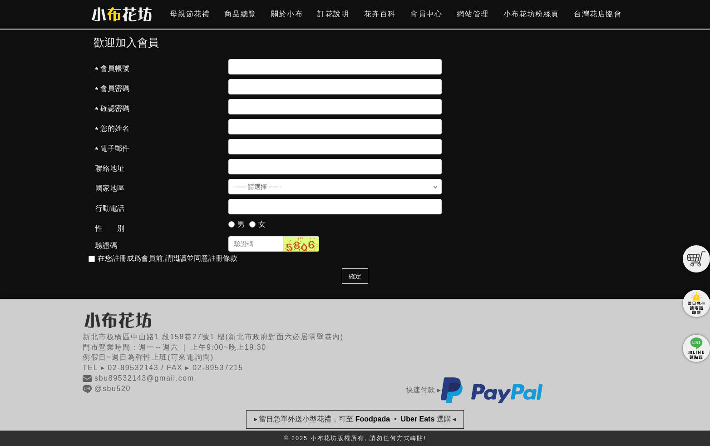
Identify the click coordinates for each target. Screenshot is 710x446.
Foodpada (372, 419)
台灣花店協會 (598, 14)
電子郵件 (114, 148)
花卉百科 (380, 14)
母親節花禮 (190, 14)
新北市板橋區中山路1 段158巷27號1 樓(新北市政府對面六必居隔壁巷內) (213, 337)
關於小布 (287, 14)
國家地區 (109, 188)
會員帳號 (114, 68)
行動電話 (109, 208)
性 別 (109, 228)
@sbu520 (107, 388)
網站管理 (472, 14)
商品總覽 (240, 14)
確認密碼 (114, 108)
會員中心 (426, 14)
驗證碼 (106, 245)
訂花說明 (333, 14)
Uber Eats (418, 419)
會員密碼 (114, 88)
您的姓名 (114, 128)
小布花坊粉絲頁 (531, 14)
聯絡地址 (109, 168)
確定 (355, 276)
